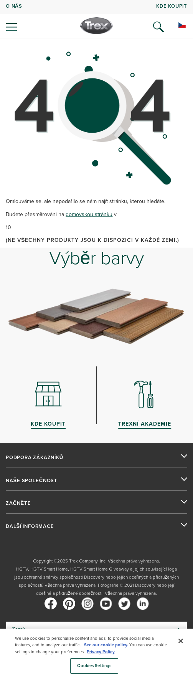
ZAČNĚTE (18, 503)
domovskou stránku (89, 214)
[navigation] (96, 19)
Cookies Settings (94, 665)
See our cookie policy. (106, 645)
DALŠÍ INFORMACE (30, 526)
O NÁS (14, 6)
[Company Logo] (96, 25)
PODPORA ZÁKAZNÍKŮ (34, 457)
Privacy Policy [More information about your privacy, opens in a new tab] (101, 652)
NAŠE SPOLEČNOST (32, 480)
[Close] (180, 640)
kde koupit (171, 6)
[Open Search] (158, 27)
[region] (96, 654)
